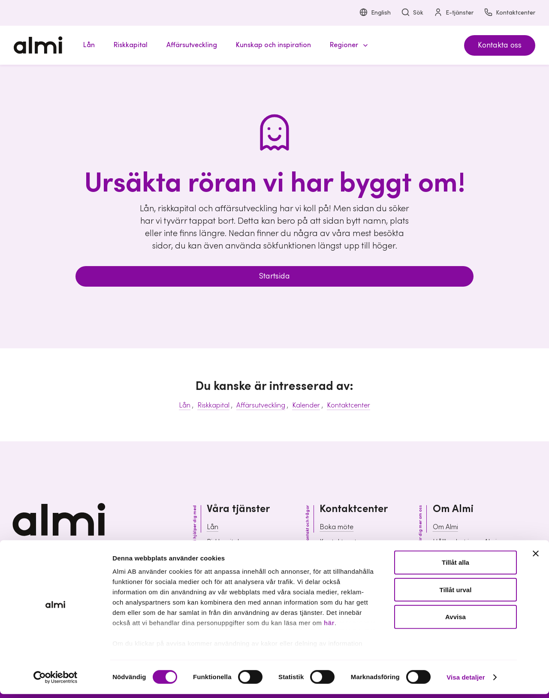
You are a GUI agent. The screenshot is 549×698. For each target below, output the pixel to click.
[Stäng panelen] (536, 558)
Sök (412, 13)
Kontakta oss (500, 45)
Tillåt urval (456, 593)
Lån (184, 405)
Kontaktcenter (509, 13)
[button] (347, 45)
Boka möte (336, 527)
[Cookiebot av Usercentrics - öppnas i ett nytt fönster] (55, 681)
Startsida (274, 276)
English (375, 13)
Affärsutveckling (260, 405)
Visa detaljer (465, 681)
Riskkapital (213, 405)
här (329, 627)
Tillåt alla (455, 566)
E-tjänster (454, 13)
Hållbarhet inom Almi (465, 542)
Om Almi (445, 527)
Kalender (306, 405)
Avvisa (455, 620)
